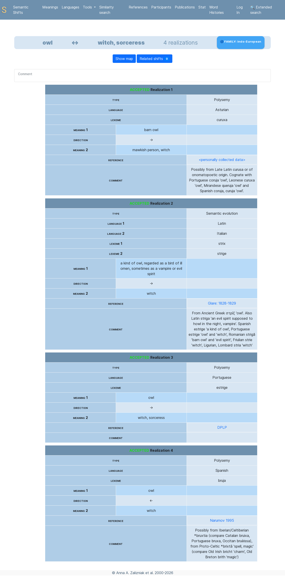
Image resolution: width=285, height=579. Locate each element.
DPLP (222, 427)
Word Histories (216, 10)
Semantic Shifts (20, 10)
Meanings (50, 7)
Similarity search (106, 10)
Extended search (261, 10)
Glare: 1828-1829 (222, 303)
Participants (161, 7)
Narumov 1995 (222, 520)
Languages (70, 7)
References (138, 7)
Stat (202, 7)
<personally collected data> (222, 159)
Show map (124, 58)
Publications (185, 7)
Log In (239, 10)
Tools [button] (88, 7)
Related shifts (155, 58)
